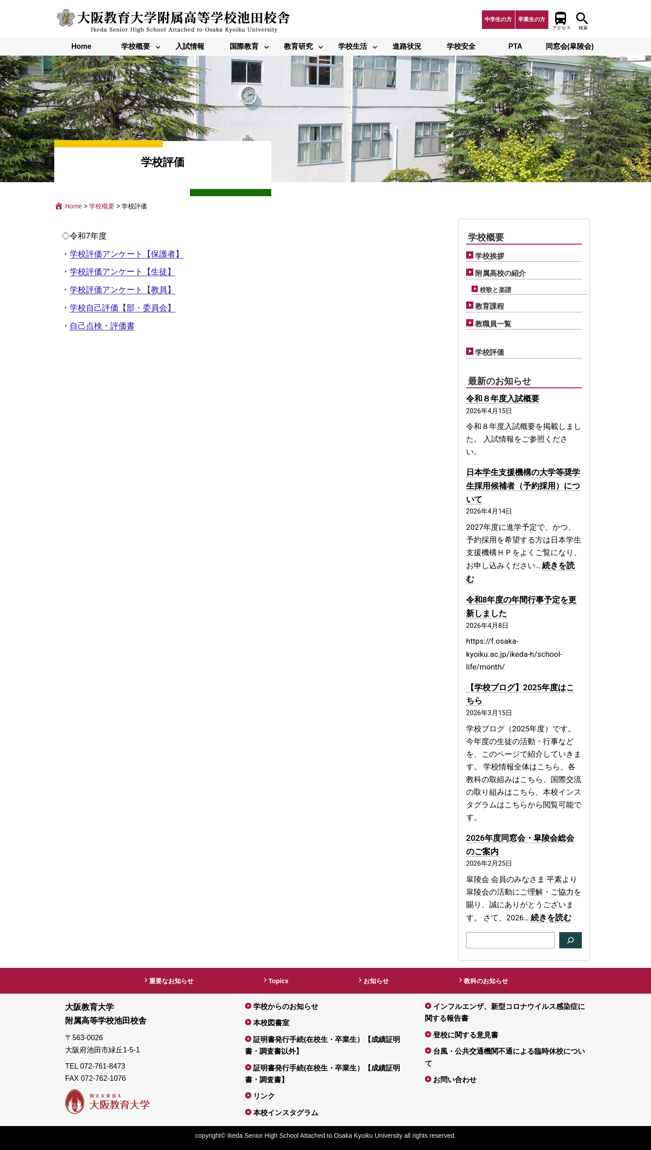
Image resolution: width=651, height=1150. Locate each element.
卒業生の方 (531, 19)
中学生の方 (498, 19)
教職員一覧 (493, 324)
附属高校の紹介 (500, 273)
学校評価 (489, 352)
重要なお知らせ (171, 981)
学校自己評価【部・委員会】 (122, 307)
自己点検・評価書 (102, 325)
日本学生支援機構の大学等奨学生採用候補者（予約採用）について (523, 485)
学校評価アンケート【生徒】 (122, 271)
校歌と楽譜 (495, 289)
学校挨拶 (489, 256)
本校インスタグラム (285, 1113)
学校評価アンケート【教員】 (122, 289)
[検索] (570, 940)
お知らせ (376, 981)
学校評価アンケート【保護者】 (127, 254)
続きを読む (551, 918)
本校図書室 (271, 1023)
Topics (278, 981)
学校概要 (486, 237)
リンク (264, 1096)
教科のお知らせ (486, 981)
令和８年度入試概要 (502, 398)
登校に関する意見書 (465, 1035)
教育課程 (489, 306)
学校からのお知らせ (285, 1006)
